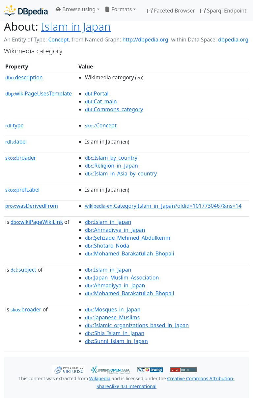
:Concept (101, 125)
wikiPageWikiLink (37, 222)
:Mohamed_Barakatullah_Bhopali (129, 253)
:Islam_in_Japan (108, 222)
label (16, 141)
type (14, 125)
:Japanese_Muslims (112, 317)
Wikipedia (99, 378)
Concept (58, 39)
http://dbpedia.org (145, 39)
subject (23, 269)
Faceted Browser (171, 10)
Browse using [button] (76, 9)
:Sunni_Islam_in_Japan (116, 341)
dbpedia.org (233, 39)
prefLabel (22, 189)
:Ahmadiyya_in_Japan (115, 229)
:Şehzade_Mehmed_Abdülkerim (127, 237)
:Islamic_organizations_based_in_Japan (137, 325)
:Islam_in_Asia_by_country (121, 173)
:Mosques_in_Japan (112, 309)
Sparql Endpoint (223, 10)
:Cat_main (101, 101)
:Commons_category (114, 109)
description (24, 77)
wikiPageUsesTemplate (38, 93)
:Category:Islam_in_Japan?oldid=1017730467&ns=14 (163, 205)
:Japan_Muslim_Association (122, 277)
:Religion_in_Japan (111, 165)
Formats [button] (118, 9)
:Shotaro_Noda (107, 245)
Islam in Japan (76, 26)
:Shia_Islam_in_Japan (114, 333)
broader (20, 157)
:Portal (96, 93)
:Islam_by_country (111, 157)
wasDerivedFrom (31, 205)
